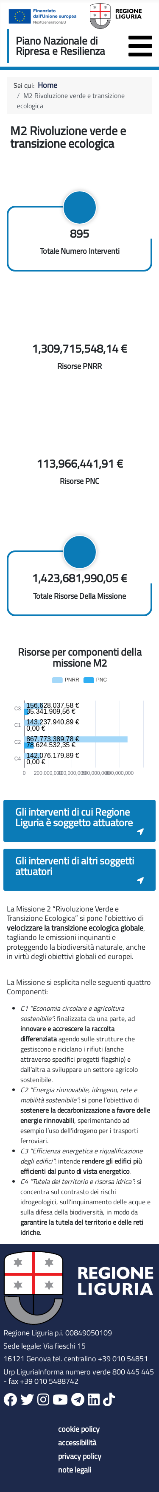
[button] (79, 821)
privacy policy (79, 1456)
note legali (74, 1470)
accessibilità (77, 1442)
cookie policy (79, 1429)
